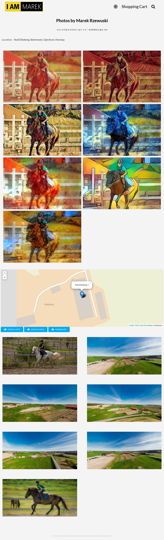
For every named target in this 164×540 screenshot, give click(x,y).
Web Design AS (104, 536)
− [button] (5, 277)
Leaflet (131, 325)
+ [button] (5, 273)
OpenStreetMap (146, 325)
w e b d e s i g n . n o (98, 29)
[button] (153, 6)
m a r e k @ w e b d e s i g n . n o (71, 29)
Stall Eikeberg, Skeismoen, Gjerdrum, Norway (39, 39)
